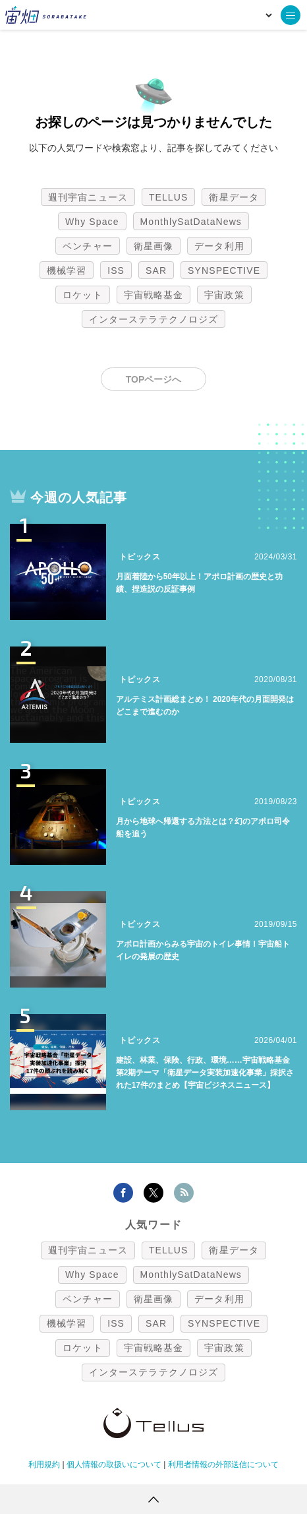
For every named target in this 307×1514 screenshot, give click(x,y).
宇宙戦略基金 (154, 295)
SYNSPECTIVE (224, 270)
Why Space (92, 221)
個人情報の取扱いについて (114, 1464)
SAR (156, 270)
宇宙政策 (224, 295)
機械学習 (66, 270)
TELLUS (168, 197)
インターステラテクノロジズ (153, 319)
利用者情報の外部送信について (223, 1464)
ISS (116, 270)
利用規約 (44, 1464)
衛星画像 (153, 246)
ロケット (82, 295)
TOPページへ (154, 379)
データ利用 (219, 246)
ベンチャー (88, 246)
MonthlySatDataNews (191, 221)
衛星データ (234, 197)
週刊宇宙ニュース (88, 197)
